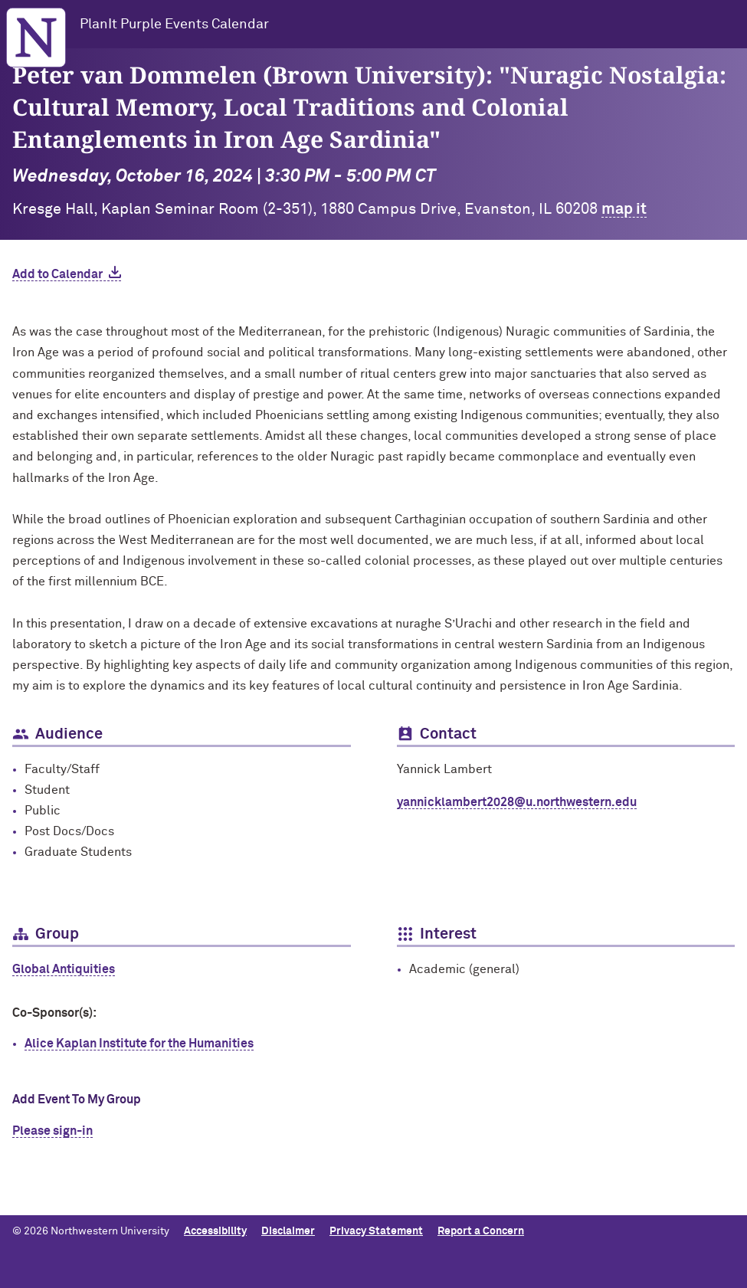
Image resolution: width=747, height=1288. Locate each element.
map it (624, 209)
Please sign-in (52, 1131)
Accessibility (215, 1231)
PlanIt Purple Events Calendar (174, 24)
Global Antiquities (63, 969)
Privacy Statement (376, 1231)
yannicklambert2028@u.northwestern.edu (517, 802)
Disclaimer (288, 1231)
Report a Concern (480, 1231)
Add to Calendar (57, 274)
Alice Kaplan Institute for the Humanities (139, 1043)
